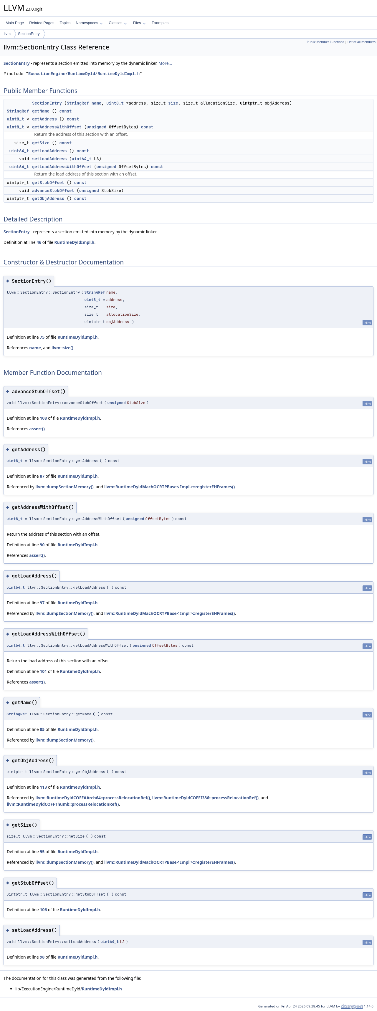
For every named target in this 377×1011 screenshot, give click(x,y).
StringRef (78, 103)
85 (42, 729)
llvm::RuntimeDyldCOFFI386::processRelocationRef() (205, 797)
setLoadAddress (49, 158)
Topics (64, 23)
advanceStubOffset (53, 190)
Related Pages (41, 23)
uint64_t (19, 150)
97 (42, 602)
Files (139, 23)
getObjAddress (48, 198)
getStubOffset (48, 182)
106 (43, 909)
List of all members (362, 42)
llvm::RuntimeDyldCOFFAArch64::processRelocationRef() (92, 797)
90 (42, 544)
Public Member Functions (325, 42)
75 (42, 337)
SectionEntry (29, 34)
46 (39, 242)
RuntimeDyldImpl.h (74, 242)
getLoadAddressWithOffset (62, 166)
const (65, 111)
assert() (37, 428)
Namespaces (89, 23)
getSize (40, 142)
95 (42, 851)
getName (40, 111)
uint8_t (115, 103)
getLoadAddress (49, 150)
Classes (118, 23)
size (173, 103)
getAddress (44, 119)
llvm (7, 34)
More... (165, 63)
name (97, 103)
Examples (160, 23)
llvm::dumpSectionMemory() (64, 486)
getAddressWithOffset (57, 127)
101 (43, 671)
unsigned (96, 127)
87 (42, 476)
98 (42, 957)
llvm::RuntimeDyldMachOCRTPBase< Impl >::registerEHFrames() (169, 486)
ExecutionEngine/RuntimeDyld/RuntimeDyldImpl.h (84, 74)
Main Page (15, 23)
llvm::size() (62, 347)
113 (43, 787)
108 (43, 418)
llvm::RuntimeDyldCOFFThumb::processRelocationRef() (63, 804)
